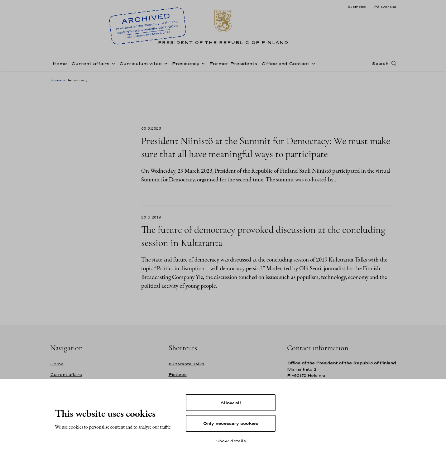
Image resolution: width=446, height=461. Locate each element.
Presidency (185, 63)
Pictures (178, 374)
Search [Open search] (380, 63)
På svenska (385, 6)
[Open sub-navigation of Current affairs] (112, 63)
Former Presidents (233, 63)
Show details (230, 441)
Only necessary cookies (230, 423)
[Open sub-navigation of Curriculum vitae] (164, 63)
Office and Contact (285, 63)
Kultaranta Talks (186, 364)
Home (59, 63)
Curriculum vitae (140, 63)
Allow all (230, 403)
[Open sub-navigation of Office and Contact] (312, 63)
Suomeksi (356, 6)
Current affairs (90, 63)
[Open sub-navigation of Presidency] (202, 63)
